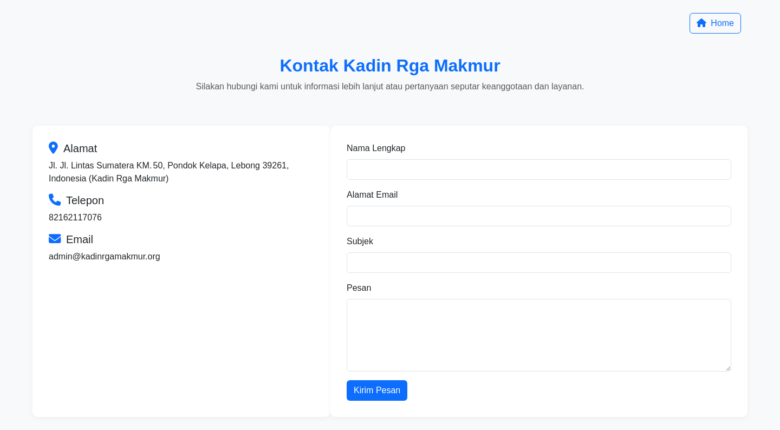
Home (715, 23)
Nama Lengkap (376, 148)
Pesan (359, 287)
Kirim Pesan (377, 390)
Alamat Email (372, 194)
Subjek (360, 241)
